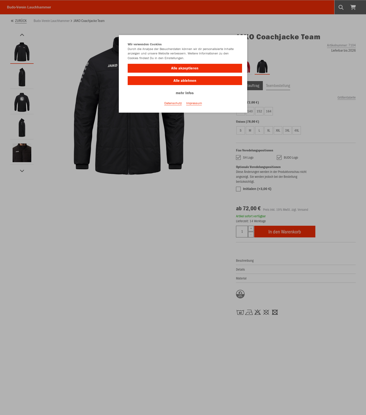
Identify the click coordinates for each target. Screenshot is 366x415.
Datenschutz (173, 103)
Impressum (194, 103)
